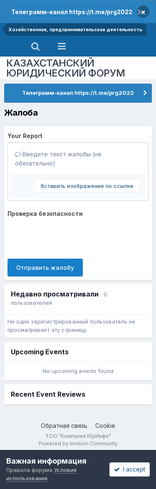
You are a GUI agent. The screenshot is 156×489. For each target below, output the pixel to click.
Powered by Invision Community (78, 443)
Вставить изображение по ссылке (87, 186)
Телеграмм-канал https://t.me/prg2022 (71, 11)
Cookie (105, 425)
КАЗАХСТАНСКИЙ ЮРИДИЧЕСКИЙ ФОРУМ (65, 68)
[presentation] (70, 236)
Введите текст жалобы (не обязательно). (58, 159)
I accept (129, 469)
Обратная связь (64, 425)
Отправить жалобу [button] (45, 267)
